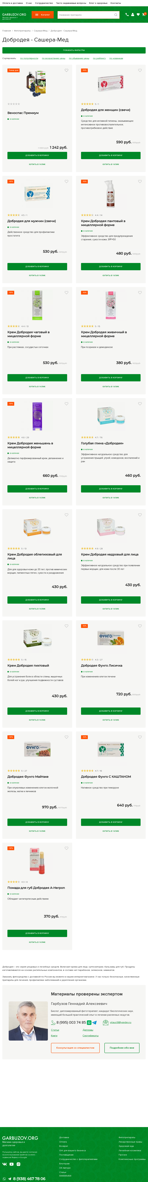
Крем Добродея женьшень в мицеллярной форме (30, 445)
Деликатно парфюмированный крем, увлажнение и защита (35, 460)
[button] (66, 70)
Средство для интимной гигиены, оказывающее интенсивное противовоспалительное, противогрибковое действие (107, 124)
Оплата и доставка (12, 3)
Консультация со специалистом (75, 1048)
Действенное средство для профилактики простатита (30, 234)
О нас (29, 3)
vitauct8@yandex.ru (117, 1022)
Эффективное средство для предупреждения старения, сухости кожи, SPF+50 (107, 238)
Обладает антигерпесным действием (27, 898)
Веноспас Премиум (23, 113)
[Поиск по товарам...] (88, 15)
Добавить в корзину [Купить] (37, 155)
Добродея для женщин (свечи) (105, 110)
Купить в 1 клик (37, 164)
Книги (54, 1035)
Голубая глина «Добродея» (102, 443)
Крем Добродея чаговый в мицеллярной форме (28, 334)
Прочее (123, 1154)
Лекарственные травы (130, 1141)
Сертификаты (91, 1035)
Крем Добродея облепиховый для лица (34, 556)
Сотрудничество (44, 3)
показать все (65, 1175)
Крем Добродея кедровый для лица (109, 554)
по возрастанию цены (53, 58)
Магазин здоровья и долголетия (14, 14)
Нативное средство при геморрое (100, 787)
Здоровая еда (126, 1146)
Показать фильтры (74, 50)
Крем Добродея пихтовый (28, 665)
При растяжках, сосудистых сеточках (27, 347)
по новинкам (116, 58)
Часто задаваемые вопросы (71, 3)
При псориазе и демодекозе (97, 347)
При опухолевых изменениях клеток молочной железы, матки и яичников (32, 789)
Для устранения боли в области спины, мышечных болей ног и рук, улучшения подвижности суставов (35, 678)
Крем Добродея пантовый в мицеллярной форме (103, 223)
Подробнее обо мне (122, 1048)
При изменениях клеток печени (98, 676)
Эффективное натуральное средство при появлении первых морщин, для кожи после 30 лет (110, 567)
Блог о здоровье (98, 3)
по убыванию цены (79, 58)
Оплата (63, 1141)
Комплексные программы (132, 1159)
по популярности (29, 58)
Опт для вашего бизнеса (72, 1150)
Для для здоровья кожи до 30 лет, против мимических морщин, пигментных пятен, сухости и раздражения (37, 571)
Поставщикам (66, 1154)
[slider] (13, 104)
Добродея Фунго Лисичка (101, 665)
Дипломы (88, 1030)
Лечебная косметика (130, 1150)
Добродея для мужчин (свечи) (31, 221)
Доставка (64, 1137)
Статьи (55, 1030)
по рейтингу (99, 58)
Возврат (63, 1146)
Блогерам (64, 1163)
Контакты (116, 3)
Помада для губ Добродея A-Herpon (36, 888)
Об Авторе (65, 1168)
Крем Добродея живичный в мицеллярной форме (104, 334)
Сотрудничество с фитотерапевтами (78, 1159)
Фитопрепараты (127, 1137)
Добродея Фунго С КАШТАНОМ (106, 777)
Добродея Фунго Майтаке (27, 777)
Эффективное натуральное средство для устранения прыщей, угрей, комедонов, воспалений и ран (110, 458)
